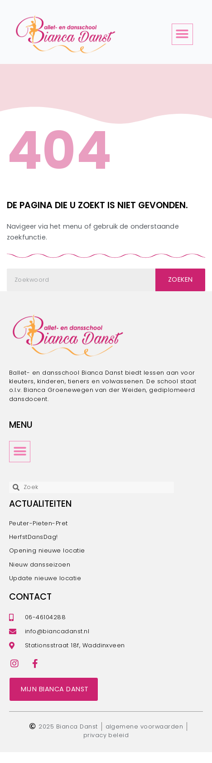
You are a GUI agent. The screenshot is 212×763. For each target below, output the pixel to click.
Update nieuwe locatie (45, 589)
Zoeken (180, 290)
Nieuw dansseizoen (39, 575)
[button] (182, 34)
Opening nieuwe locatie (47, 562)
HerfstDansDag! (33, 548)
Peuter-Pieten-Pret (38, 534)
